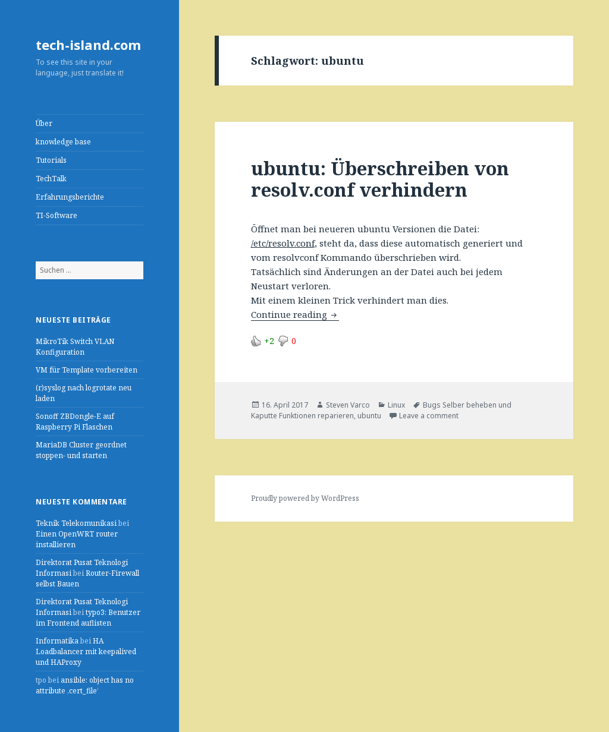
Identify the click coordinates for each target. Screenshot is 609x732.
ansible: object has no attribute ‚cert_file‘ (85, 685)
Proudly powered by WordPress (305, 498)
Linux (396, 405)
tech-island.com (88, 44)
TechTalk (51, 178)
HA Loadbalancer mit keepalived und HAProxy (86, 651)
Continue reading (295, 314)
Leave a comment (429, 416)
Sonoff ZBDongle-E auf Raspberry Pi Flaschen (75, 421)
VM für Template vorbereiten (86, 370)
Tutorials (51, 160)
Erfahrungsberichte (70, 197)
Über (44, 123)
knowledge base (63, 142)
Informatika (57, 641)
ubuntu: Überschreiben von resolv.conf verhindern (380, 179)
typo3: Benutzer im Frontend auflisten (88, 617)
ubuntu (369, 416)
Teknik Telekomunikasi (76, 523)
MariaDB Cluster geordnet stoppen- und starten (81, 450)
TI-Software (56, 215)
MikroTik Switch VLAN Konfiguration (75, 346)
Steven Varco (348, 405)
